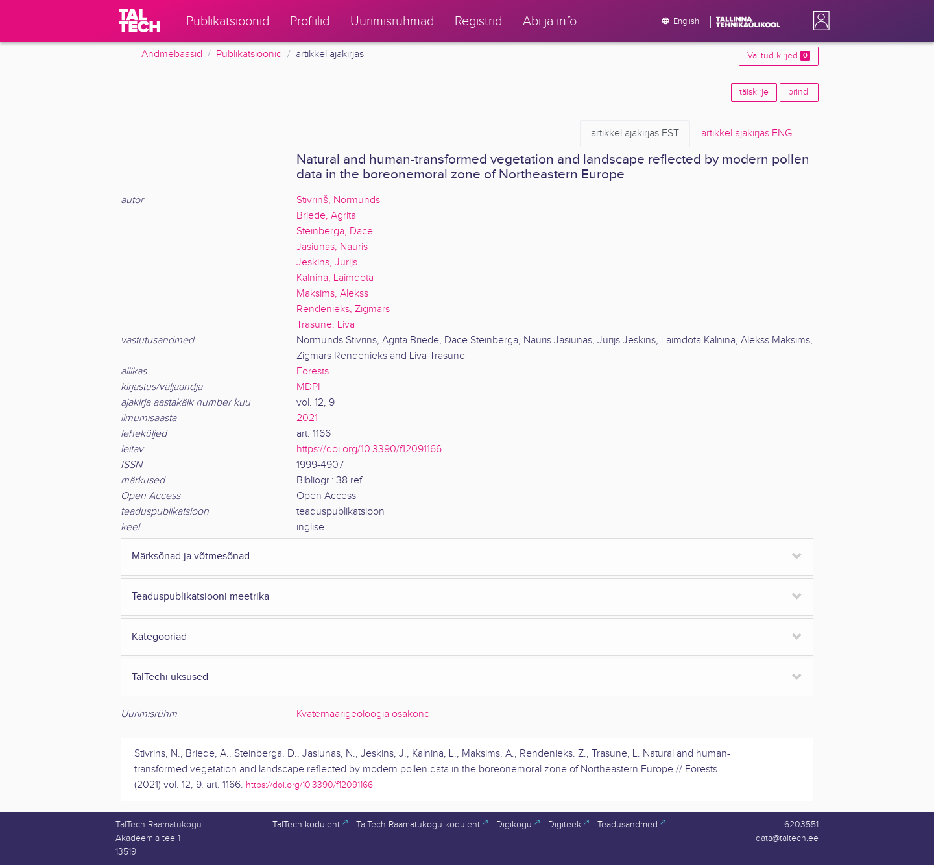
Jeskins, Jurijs (326, 262)
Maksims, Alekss (332, 293)
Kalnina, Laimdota (335, 278)
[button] (818, 21)
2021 (307, 418)
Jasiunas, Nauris (332, 247)
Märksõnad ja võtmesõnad (191, 556)
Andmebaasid (171, 54)
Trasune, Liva (325, 325)
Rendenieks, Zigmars (343, 309)
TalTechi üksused (170, 677)
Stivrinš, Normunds (338, 200)
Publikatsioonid (249, 54)
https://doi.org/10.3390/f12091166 (369, 449)
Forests (312, 371)
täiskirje (754, 92)
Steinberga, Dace (334, 231)
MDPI (308, 387)
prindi (799, 92)
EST (635, 133)
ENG (746, 133)
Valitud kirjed (778, 56)
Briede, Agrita (326, 216)
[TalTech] (139, 20)
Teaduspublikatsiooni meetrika (200, 597)
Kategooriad (159, 637)
